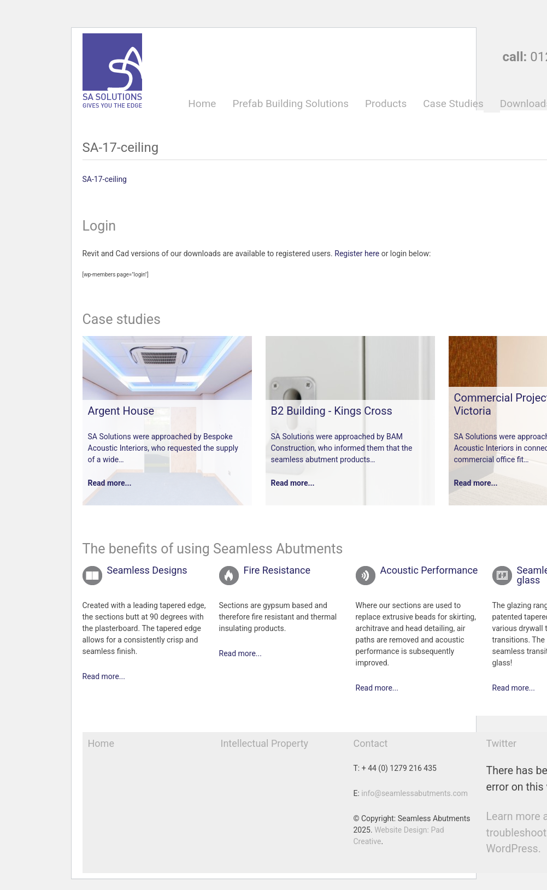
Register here (356, 253)
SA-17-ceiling (105, 179)
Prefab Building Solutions (290, 104)
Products (386, 104)
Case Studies (453, 104)
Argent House (121, 410)
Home (202, 104)
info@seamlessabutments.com (414, 793)
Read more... (110, 483)
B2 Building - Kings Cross (331, 410)
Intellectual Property (265, 743)
